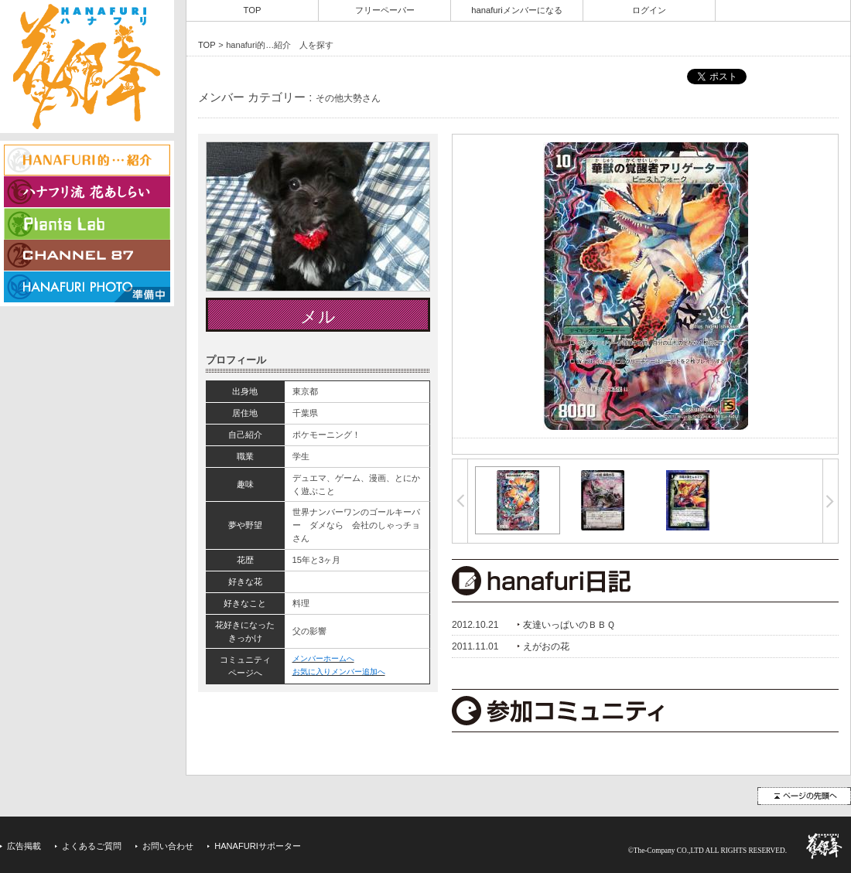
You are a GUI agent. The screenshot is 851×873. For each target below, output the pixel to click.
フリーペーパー (385, 10)
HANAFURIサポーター (257, 846)
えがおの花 (546, 646)
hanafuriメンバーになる (516, 10)
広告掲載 (24, 846)
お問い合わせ (167, 846)
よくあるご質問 (91, 846)
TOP (252, 10)
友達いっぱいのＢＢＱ (569, 624)
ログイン (649, 10)
